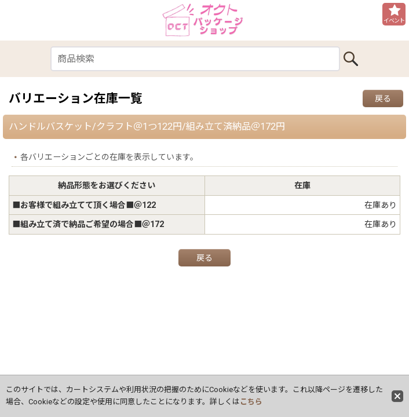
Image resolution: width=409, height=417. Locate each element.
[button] (394, 14)
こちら (251, 401)
